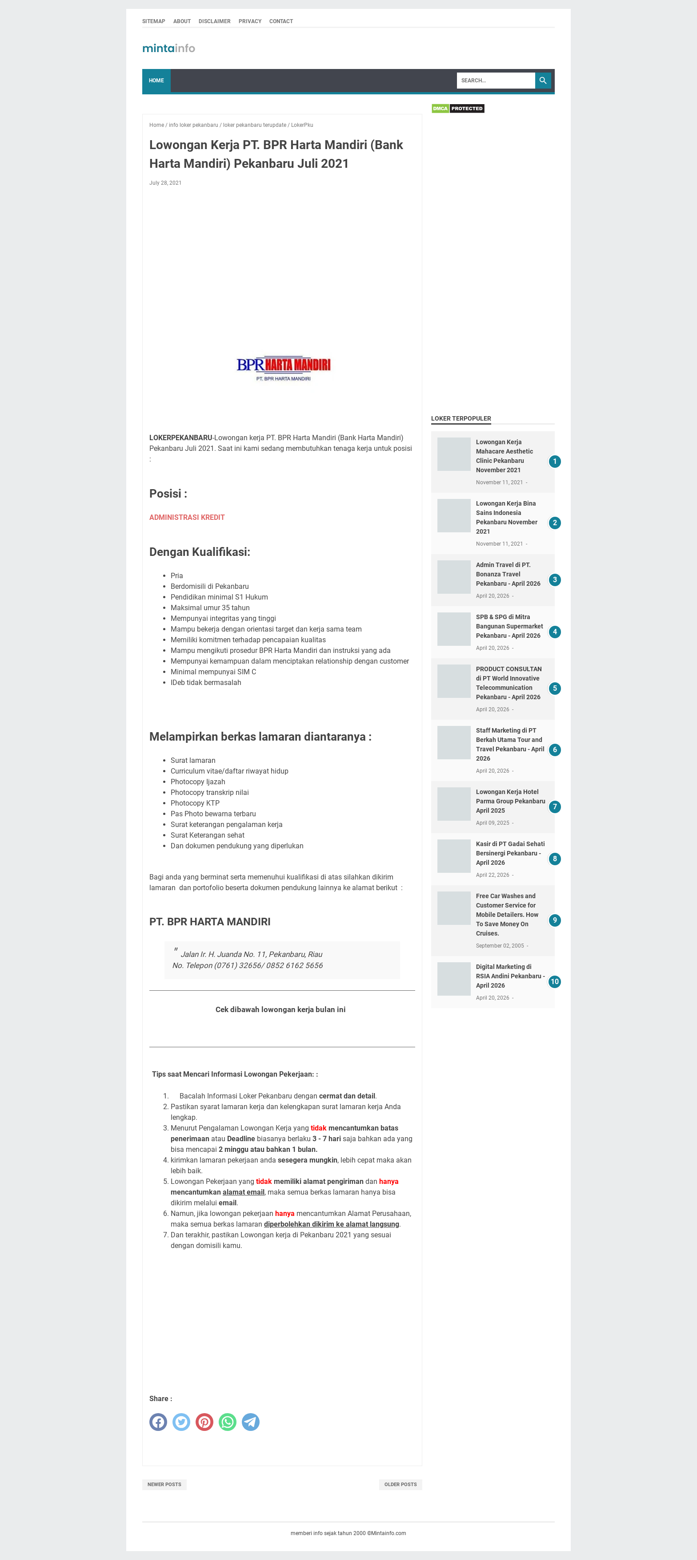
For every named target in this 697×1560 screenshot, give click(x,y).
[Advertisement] (282, 259)
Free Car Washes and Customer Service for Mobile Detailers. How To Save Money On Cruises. (507, 914)
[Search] (496, 81)
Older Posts (401, 1484)
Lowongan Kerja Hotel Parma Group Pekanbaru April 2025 (510, 801)
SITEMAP (153, 21)
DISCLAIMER (215, 21)
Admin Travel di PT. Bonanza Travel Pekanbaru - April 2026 (508, 574)
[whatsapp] (227, 1422)
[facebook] (158, 1422)
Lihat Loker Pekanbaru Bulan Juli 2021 (282, 1031)
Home (156, 80)
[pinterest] (204, 1422)
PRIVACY (250, 21)
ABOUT (182, 21)
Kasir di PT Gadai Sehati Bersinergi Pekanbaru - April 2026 (510, 853)
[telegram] (251, 1422)
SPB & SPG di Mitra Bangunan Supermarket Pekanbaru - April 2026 (509, 626)
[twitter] (181, 1422)
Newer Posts (164, 1484)
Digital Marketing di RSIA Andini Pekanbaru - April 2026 (510, 976)
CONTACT (281, 21)
